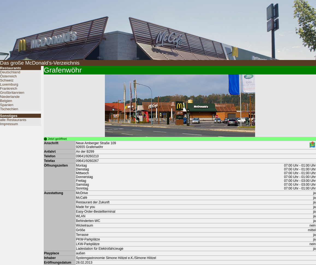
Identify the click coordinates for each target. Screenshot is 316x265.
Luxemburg (9, 84)
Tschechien (9, 109)
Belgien (6, 101)
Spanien (6, 105)
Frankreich (8, 88)
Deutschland (10, 72)
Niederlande (10, 97)
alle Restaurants (13, 120)
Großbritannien (12, 93)
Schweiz (7, 80)
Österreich (8, 76)
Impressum (9, 124)
